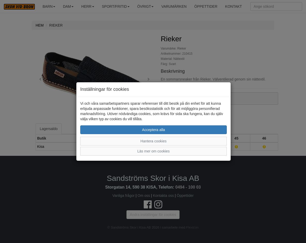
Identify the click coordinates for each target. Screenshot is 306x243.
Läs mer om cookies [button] (153, 151)
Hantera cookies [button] (153, 141)
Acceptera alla (153, 130)
